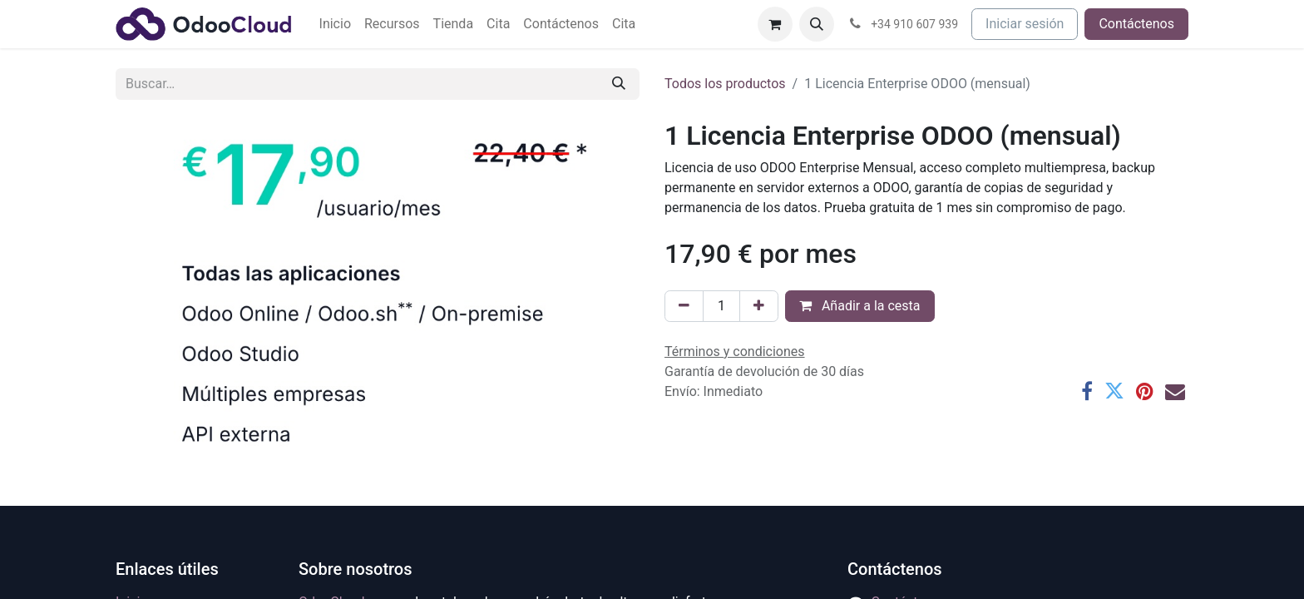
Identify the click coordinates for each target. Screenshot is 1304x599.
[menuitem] (335, 24)
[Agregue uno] (758, 306)
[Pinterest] (1144, 391)
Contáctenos (1136, 24)
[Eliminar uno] (684, 306)
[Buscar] (619, 84)
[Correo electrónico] (1175, 391)
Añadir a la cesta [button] (860, 306)
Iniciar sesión (1024, 24)
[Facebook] (1087, 391)
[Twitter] (1114, 391)
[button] (816, 24)
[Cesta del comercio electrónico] (775, 24)
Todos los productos (725, 84)
